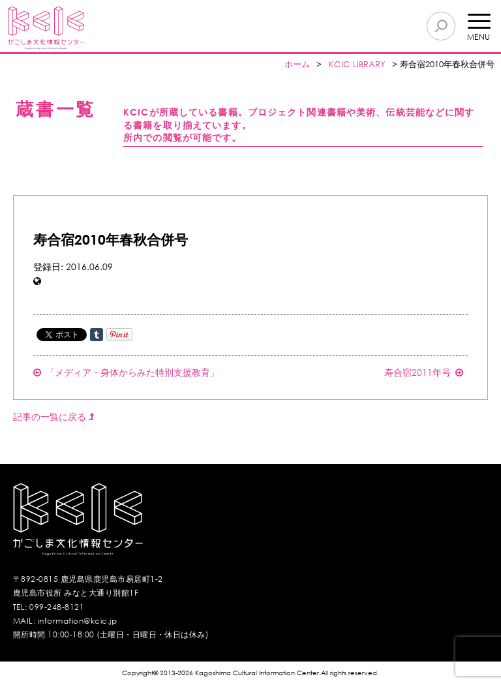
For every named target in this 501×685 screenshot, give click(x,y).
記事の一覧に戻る (53, 416)
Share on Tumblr (96, 334)
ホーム (297, 64)
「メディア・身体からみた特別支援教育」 (126, 372)
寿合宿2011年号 (423, 372)
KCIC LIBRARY (357, 64)
